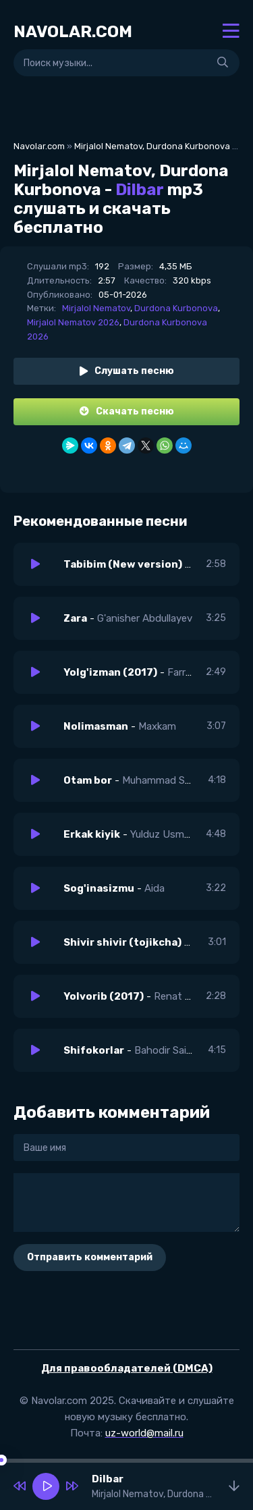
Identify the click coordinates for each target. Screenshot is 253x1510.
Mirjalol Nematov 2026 (73, 322)
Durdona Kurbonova (176, 308)
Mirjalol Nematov (96, 308)
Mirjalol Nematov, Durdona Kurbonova (152, 146)
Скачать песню (127, 411)
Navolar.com (39, 146)
